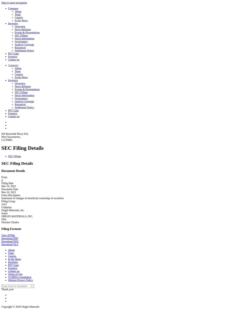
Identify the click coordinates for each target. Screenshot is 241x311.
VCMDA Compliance (19, 277)
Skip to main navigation (14, 2)
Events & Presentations (27, 32)
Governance (21, 41)
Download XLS (9, 244)
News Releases (23, 29)
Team (18, 14)
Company (13, 8)
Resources (20, 47)
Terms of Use (15, 274)
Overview (20, 26)
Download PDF (9, 238)
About (18, 11)
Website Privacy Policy (20, 280)
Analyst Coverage (24, 44)
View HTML (8, 235)
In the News (21, 20)
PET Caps (13, 53)
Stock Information (24, 38)
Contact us (13, 59)
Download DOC (10, 241)
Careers (19, 17)
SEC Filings (21, 35)
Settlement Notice (24, 50)
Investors (13, 23)
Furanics (12, 56)
